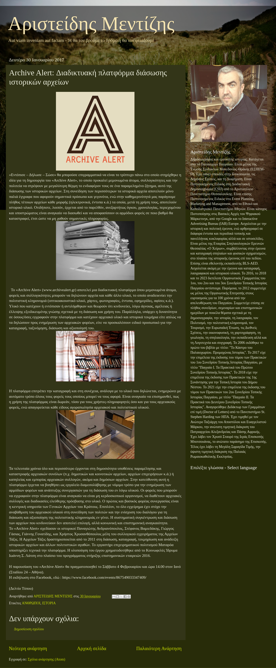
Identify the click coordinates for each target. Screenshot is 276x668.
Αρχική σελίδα (91, 648)
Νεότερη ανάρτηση (28, 648)
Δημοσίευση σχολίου (29, 629)
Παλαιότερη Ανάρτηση (159, 648)
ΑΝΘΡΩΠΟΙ (31, 603)
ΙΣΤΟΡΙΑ (49, 603)
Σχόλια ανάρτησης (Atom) (46, 659)
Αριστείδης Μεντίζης (91, 23)
